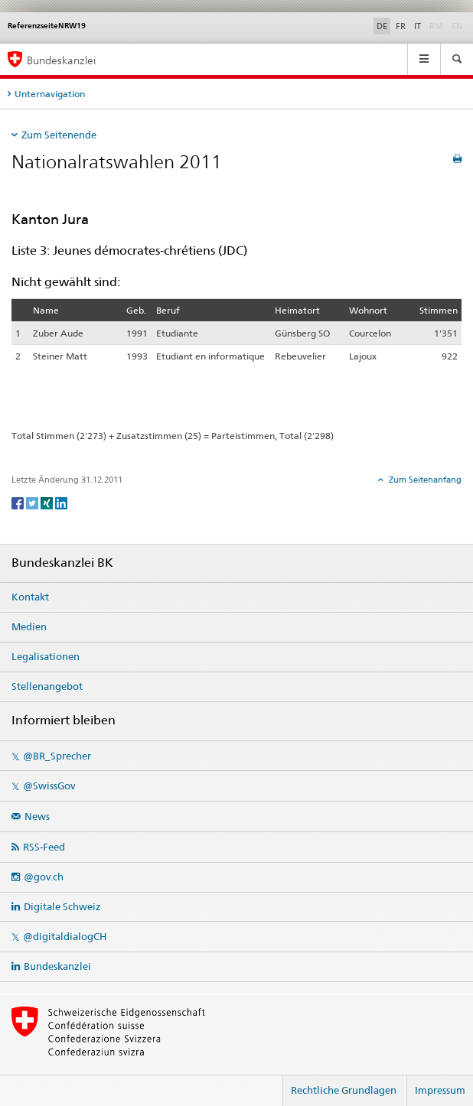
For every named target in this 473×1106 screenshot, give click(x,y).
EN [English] (457, 26)
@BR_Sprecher (57, 756)
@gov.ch (44, 876)
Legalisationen (45, 656)
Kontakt (30, 596)
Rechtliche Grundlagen (343, 1090)
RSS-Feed (44, 847)
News (37, 816)
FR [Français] (401, 26)
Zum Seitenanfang (424, 479)
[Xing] (48, 502)
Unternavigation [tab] (50, 93)
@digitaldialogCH (64, 936)
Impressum (440, 1090)
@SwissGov (49, 785)
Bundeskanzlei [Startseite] (61, 60)
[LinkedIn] (61, 502)
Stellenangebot (47, 686)
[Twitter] (33, 502)
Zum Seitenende (58, 134)
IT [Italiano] (417, 26)
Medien (29, 626)
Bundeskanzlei (57, 966)
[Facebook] (18, 502)
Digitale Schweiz (62, 906)
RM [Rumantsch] (436, 26)
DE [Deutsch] (382, 26)
